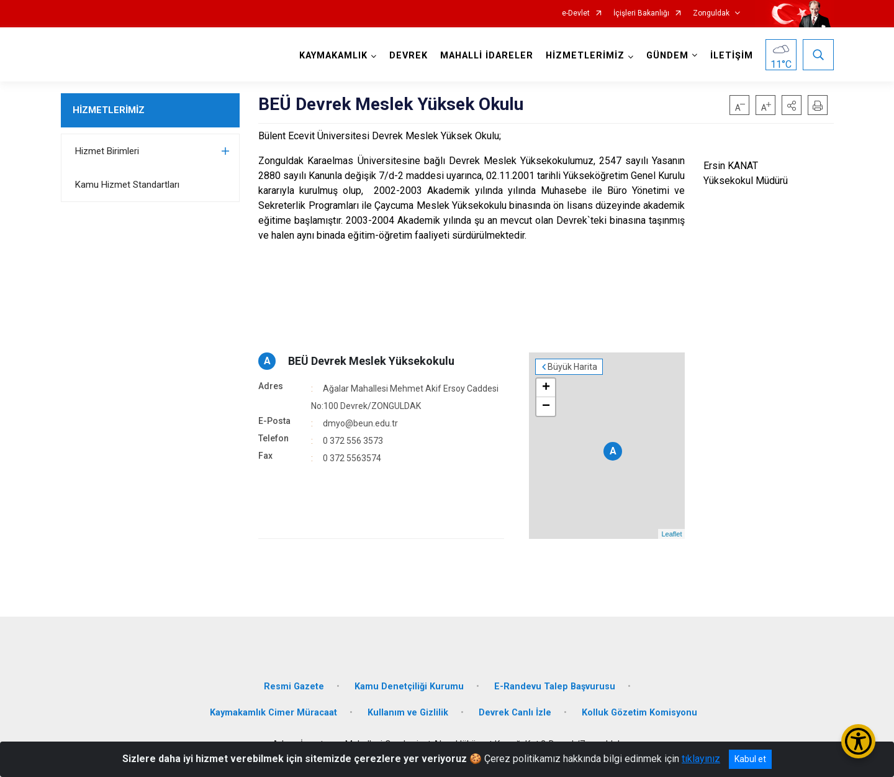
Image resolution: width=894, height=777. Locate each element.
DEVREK (408, 55)
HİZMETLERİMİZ (109, 110)
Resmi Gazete (294, 686)
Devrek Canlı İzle (515, 712)
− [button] (546, 406)
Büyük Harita (572, 367)
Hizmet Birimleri (107, 151)
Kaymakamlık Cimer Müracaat (273, 712)
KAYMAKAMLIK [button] (333, 55)
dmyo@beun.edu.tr (360, 423)
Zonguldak (711, 13)
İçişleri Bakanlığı (641, 13)
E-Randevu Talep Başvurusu (554, 686)
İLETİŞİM (731, 55)
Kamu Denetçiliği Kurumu (409, 686)
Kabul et (750, 759)
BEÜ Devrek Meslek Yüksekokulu (371, 360)
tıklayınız (701, 759)
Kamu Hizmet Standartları (127, 184)
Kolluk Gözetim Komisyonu (639, 712)
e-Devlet (576, 13)
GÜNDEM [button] (667, 55)
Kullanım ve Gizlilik (408, 712)
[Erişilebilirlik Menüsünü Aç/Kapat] (858, 741)
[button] (791, 105)
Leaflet (671, 534)
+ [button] (546, 388)
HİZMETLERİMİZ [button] (585, 55)
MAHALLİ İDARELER (486, 55)
